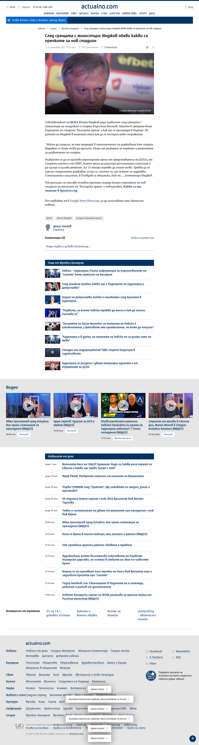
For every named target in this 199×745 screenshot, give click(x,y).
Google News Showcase (84, 200)
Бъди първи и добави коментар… (68, 246)
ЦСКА (74, 122)
